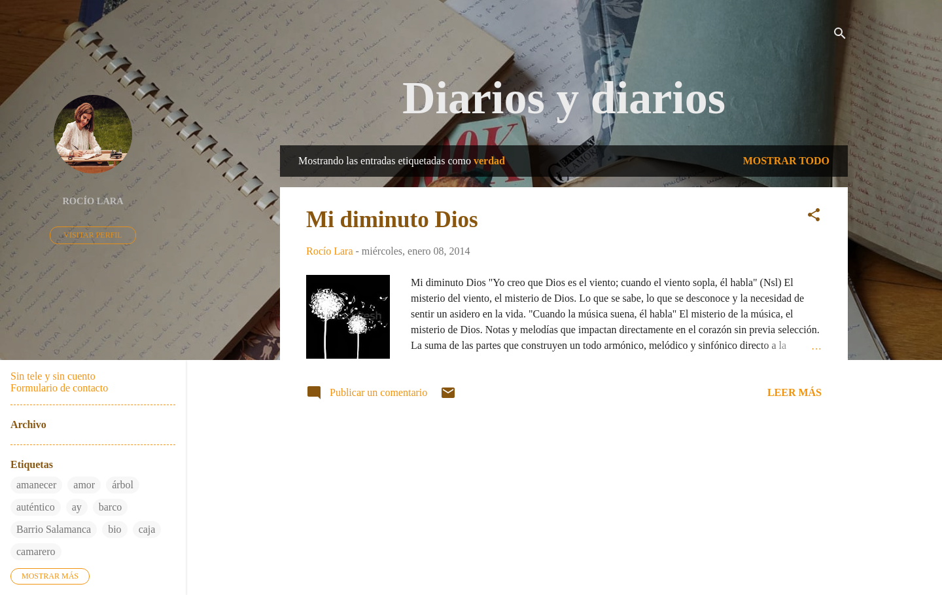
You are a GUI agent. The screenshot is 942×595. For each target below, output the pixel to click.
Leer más (794, 392)
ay (77, 507)
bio (114, 529)
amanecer (36, 484)
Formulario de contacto (59, 387)
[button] (814, 217)
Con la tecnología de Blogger (564, 533)
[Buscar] (840, 36)
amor (84, 484)
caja (147, 529)
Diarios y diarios (563, 98)
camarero (36, 551)
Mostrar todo (786, 160)
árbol (122, 484)
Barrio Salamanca (53, 529)
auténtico (35, 507)
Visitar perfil (92, 235)
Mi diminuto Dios (392, 219)
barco (110, 507)
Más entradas (564, 455)
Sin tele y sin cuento (53, 376)
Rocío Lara (92, 201)
